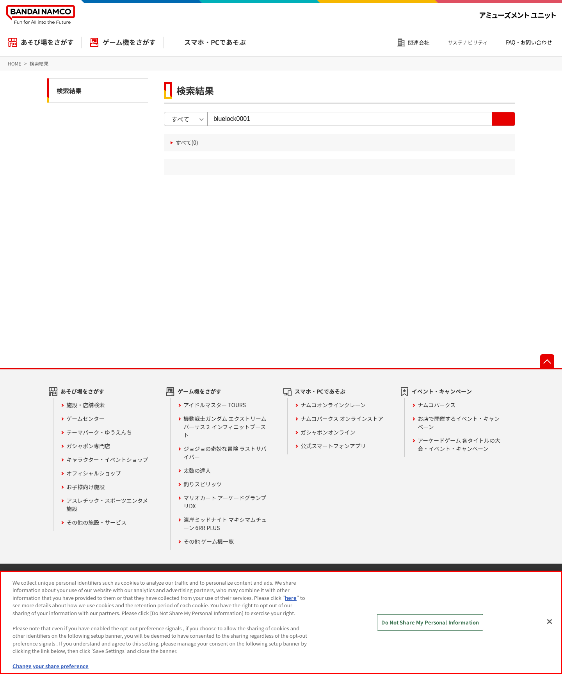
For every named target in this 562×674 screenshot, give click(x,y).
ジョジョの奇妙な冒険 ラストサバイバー (224, 453)
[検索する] (503, 119)
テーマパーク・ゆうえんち (99, 432)
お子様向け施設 (85, 487)
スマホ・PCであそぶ (215, 42)
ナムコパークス (436, 405)
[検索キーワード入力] (350, 119)
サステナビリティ (468, 42)
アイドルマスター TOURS (214, 405)
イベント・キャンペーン (442, 391)
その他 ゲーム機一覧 (208, 541)
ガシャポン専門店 (88, 446)
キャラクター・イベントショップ (107, 459)
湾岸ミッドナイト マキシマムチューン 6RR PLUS (225, 524)
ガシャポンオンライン (328, 432)
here (291, 597)
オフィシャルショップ (93, 473)
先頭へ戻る (547, 361)
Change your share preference (50, 666)
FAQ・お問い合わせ (529, 42)
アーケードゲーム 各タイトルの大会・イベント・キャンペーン (459, 444)
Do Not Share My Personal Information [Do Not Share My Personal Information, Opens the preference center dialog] (430, 622)
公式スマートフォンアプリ (333, 446)
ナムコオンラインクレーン (333, 405)
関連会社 (419, 42)
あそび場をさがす (47, 42)
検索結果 (69, 90)
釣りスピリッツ (202, 484)
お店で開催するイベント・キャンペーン (459, 423)
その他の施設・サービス (96, 522)
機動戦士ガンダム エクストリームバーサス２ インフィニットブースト (224, 427)
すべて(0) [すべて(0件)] (187, 142)
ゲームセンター (85, 418)
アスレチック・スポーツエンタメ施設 (107, 505)
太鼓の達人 (197, 470)
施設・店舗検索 (85, 405)
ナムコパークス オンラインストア (342, 418)
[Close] (549, 621)
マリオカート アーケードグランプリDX (224, 502)
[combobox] (186, 119)
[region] (281, 622)
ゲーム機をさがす (129, 42)
